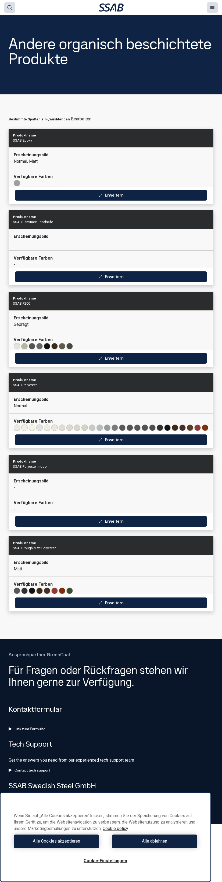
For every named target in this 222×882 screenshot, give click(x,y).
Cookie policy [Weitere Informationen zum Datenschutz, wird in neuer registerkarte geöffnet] (115, 828)
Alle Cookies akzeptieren (58, 841)
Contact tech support (29, 770)
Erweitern (111, 195)
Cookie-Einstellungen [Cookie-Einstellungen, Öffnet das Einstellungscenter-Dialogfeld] (105, 860)
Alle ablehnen (152, 841)
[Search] (9, 7)
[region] (105, 837)
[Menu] (212, 7)
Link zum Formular (27, 728)
